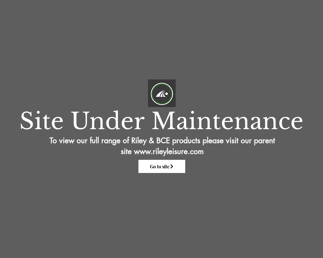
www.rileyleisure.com (169, 152)
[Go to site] (161, 166)
